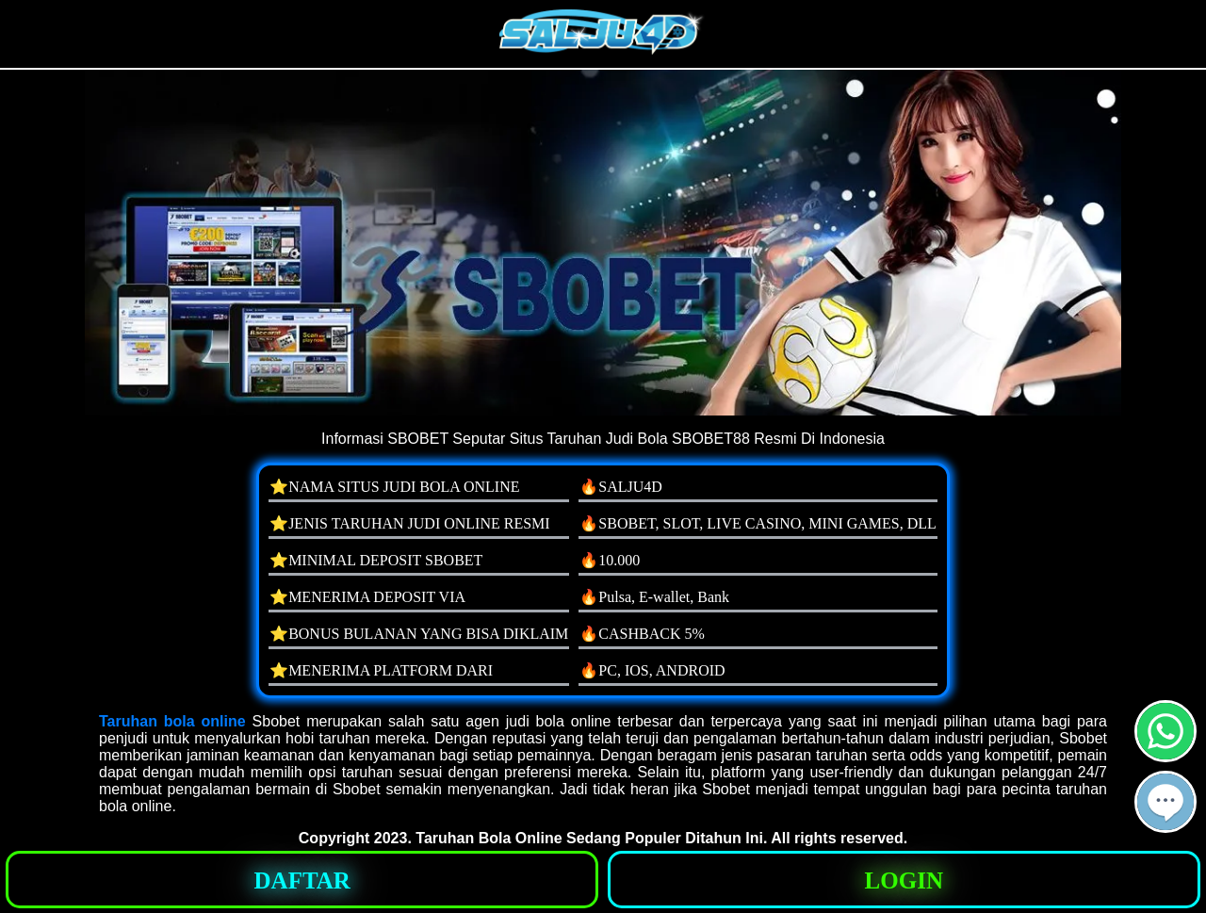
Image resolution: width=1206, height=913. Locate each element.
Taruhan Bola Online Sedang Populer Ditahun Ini (589, 838)
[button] (1165, 802)
